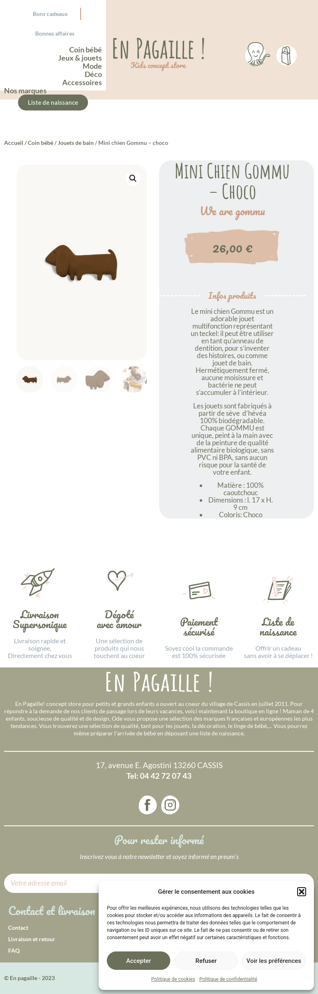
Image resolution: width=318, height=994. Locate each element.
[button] (302, 892)
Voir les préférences (273, 961)
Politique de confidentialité (228, 979)
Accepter (138, 961)
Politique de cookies (173, 979)
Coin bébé (40, 142)
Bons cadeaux (50, 13)
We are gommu (232, 211)
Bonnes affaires (54, 33)
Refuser (206, 961)
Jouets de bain (76, 142)
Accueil (13, 142)
